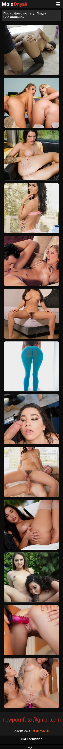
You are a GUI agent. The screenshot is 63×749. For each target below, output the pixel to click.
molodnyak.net (40, 730)
